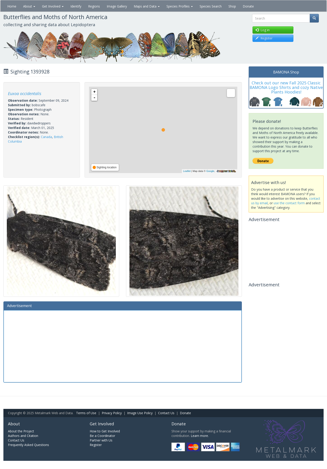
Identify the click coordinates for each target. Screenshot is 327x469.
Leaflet (187, 171)
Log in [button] (262, 30)
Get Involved (53, 6)
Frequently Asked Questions (28, 445)
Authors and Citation (23, 436)
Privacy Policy (112, 413)
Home (11, 6)
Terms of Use (86, 413)
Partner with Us (101, 440)
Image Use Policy (140, 413)
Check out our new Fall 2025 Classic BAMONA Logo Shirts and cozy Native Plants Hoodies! (286, 87)
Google (210, 171)
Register (96, 445)
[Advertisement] (122, 346)
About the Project (21, 431)
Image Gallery (117, 6)
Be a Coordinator (102, 436)
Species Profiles (179, 6)
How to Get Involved (105, 431)
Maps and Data (147, 6)
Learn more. (200, 436)
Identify (75, 6)
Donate (248, 6)
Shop (232, 6)
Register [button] (263, 38)
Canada (46, 137)
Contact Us (166, 413)
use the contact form (289, 203)
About (29, 6)
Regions (94, 6)
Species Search (211, 6)
